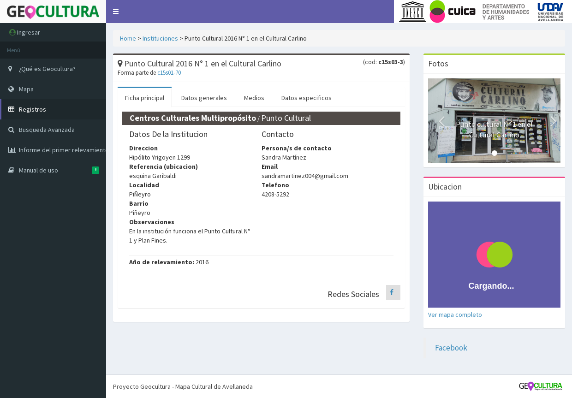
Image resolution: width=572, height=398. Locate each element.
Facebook (451, 348)
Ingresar (24, 32)
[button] (115, 11)
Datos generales (204, 98)
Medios (254, 98)
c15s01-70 (169, 73)
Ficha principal (144, 98)
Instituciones (160, 38)
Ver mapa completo (455, 314)
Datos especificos (306, 98)
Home (128, 38)
